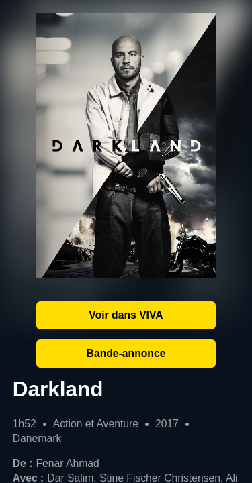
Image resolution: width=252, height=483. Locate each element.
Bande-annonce (126, 353)
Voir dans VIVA (126, 315)
